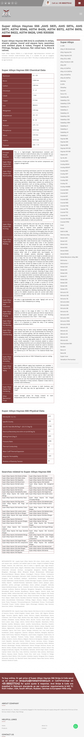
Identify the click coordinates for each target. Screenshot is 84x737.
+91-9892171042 (9, 683)
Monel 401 (64, 249)
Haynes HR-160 (65, 156)
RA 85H (63, 362)
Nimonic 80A (65, 315)
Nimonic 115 (64, 312)
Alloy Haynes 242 (66, 56)
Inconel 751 (64, 223)
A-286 (62, 46)
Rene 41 (63, 365)
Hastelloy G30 (65, 119)
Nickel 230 (64, 295)
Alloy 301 (63, 66)
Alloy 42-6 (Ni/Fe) (66, 72)
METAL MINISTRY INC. (15, 733)
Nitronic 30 (64, 342)
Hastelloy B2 (64, 99)
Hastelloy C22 (65, 103)
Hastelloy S (64, 133)
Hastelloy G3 (64, 116)
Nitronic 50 (64, 352)
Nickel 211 (63, 288)
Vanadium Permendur (68, 375)
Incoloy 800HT (65, 173)
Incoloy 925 (64, 186)
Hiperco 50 (64, 159)
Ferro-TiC (63, 96)
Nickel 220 (64, 291)
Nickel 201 (64, 281)
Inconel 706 (64, 213)
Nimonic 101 (64, 305)
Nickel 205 (64, 285)
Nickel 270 (64, 301)
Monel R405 (64, 263)
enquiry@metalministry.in (35, 680)
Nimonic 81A (64, 318)
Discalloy (63, 89)
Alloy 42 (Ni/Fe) (65, 69)
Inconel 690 (64, 209)
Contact (44, 711)
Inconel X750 (65, 229)
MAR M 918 (64, 239)
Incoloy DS (64, 189)
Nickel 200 (64, 278)
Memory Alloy (65, 243)
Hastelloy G (64, 113)
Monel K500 (64, 259)
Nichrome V (64, 275)
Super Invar (64, 372)
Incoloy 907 (64, 179)
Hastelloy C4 (64, 109)
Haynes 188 (64, 143)
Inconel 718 (64, 216)
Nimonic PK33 (65, 338)
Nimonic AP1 (64, 328)
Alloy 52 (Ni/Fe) (65, 79)
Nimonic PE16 (65, 335)
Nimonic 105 (64, 308)
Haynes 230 (64, 146)
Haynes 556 (64, 149)
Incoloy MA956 (65, 193)
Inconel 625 (64, 206)
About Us (44, 708)
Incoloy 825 (64, 176)
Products (32, 711)
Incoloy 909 (64, 183)
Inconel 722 (64, 219)
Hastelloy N (64, 129)
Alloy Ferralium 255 (67, 62)
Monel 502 (64, 256)
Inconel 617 (64, 203)
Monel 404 (64, 253)
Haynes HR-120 (65, 153)
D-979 (62, 86)
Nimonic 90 (64, 325)
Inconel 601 (64, 199)
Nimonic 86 (64, 322)
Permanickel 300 (66, 358)
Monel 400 (64, 246)
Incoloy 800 (64, 166)
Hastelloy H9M (65, 126)
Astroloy (63, 82)
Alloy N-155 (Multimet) (68, 49)
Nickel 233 (64, 298)
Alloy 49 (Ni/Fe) (65, 76)
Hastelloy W (64, 136)
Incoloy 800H (65, 169)
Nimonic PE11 (65, 332)
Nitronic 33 (64, 348)
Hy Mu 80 (63, 163)
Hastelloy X (64, 139)
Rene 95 (63, 368)
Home (31, 708)
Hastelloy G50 (65, 123)
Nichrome (64, 271)
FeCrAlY (63, 93)
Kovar (62, 236)
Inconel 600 (64, 196)
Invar (62, 233)
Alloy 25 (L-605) (65, 59)
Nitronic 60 (64, 355)
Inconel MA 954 (66, 226)
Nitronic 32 (64, 345)
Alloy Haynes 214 (66, 52)
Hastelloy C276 (65, 106)
